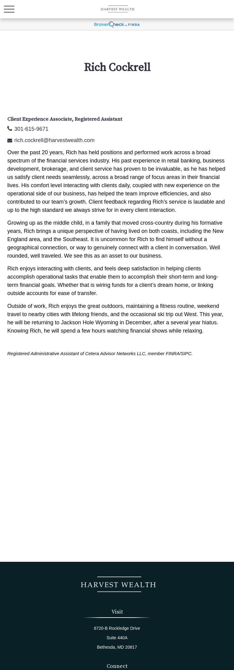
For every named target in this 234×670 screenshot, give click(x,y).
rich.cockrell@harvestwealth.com (54, 140)
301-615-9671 (31, 129)
